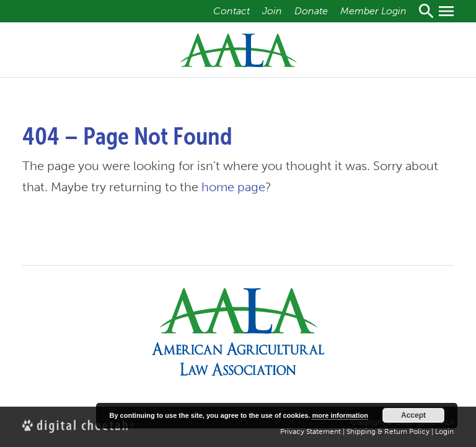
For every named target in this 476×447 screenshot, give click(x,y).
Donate (311, 11)
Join (272, 11)
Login (444, 431)
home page (233, 186)
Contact (231, 11)
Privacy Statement (310, 431)
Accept (413, 415)
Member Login (373, 11)
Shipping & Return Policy (388, 431)
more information (340, 415)
